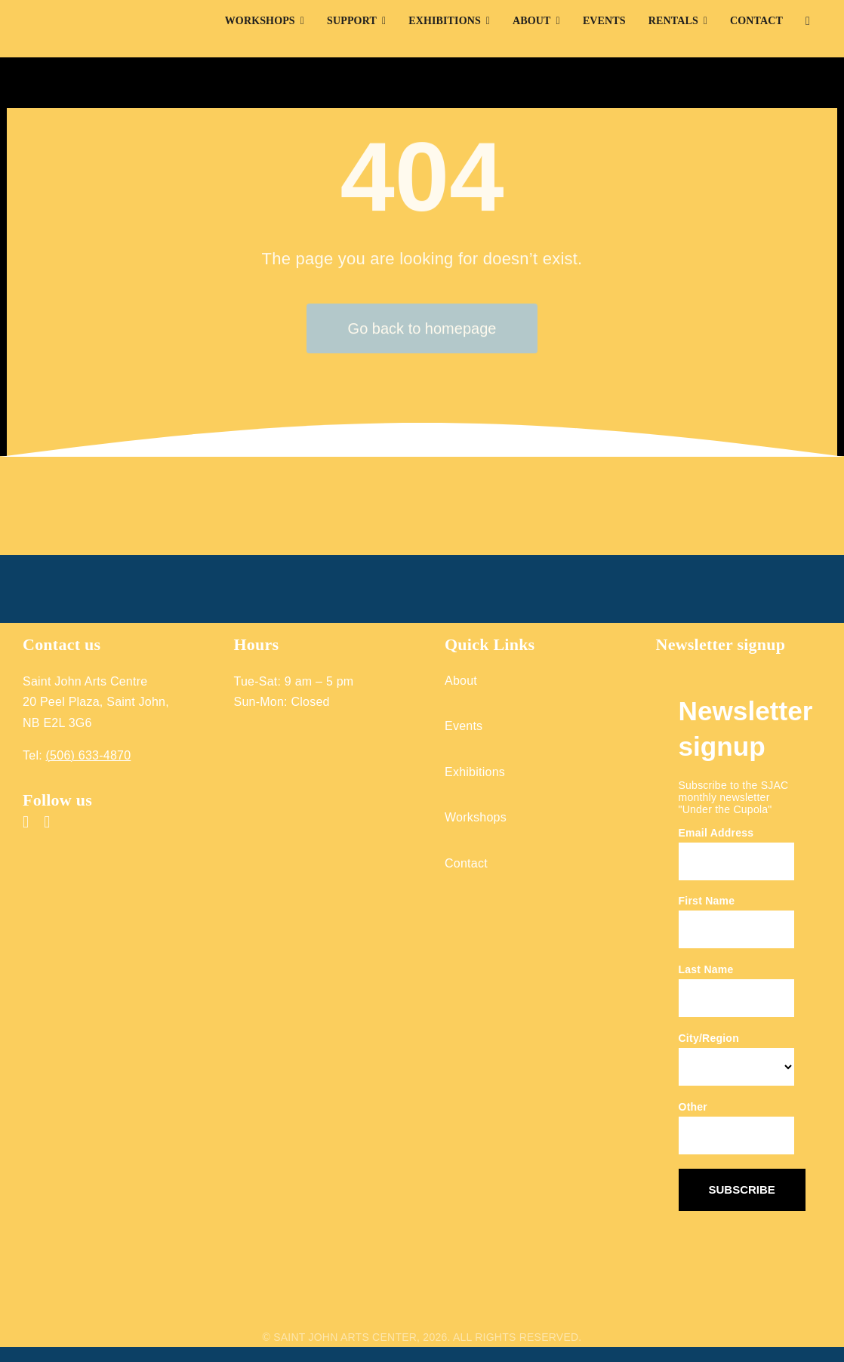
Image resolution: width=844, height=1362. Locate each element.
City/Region (709, 1038)
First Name (707, 901)
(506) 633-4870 (88, 755)
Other (693, 1107)
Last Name (706, 969)
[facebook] (26, 822)
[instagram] (47, 822)
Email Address (716, 833)
